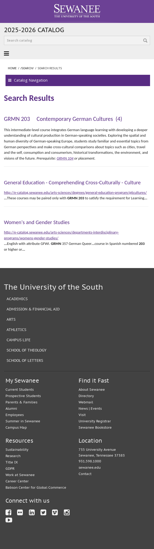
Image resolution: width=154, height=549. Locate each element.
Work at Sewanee (20, 475)
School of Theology (27, 350)
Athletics (16, 329)
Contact (85, 474)
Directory (86, 396)
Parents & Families (21, 402)
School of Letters (25, 360)
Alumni (11, 408)
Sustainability (17, 449)
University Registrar (95, 421)
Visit (82, 415)
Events (96, 408)
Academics (17, 298)
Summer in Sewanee (23, 421)
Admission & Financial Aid (33, 308)
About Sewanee (92, 389)
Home (12, 68)
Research (13, 456)
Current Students (20, 389)
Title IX (12, 462)
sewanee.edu (90, 467)
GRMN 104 (65, 158)
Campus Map (16, 427)
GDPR (10, 468)
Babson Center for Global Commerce (36, 487)
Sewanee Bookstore (95, 427)
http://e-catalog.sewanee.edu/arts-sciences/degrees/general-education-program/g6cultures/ (75, 192)
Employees (15, 415)
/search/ (27, 68)
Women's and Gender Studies (37, 222)
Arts (11, 319)
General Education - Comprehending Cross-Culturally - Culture (72, 182)
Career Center (17, 481)
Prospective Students (23, 396)
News (83, 408)
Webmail (86, 402)
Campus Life (18, 339)
